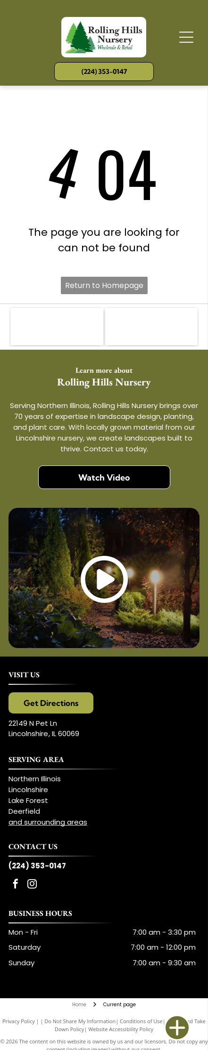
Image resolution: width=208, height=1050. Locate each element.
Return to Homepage (104, 285)
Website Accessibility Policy (120, 1029)
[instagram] (32, 885)
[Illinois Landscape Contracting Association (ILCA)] (56, 326)
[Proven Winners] (151, 326)
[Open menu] (186, 37)
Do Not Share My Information (80, 1021)
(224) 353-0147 (37, 866)
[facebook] (15, 885)
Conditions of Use (141, 1021)
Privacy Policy (18, 1021)
